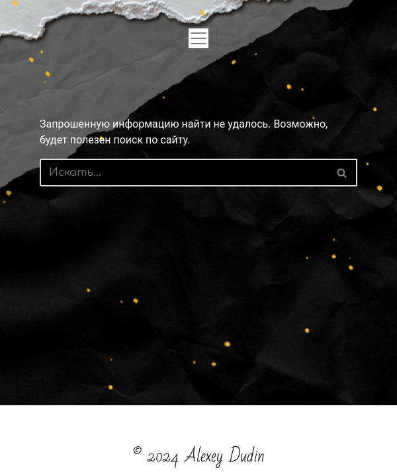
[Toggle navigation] (198, 38)
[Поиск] (184, 172)
